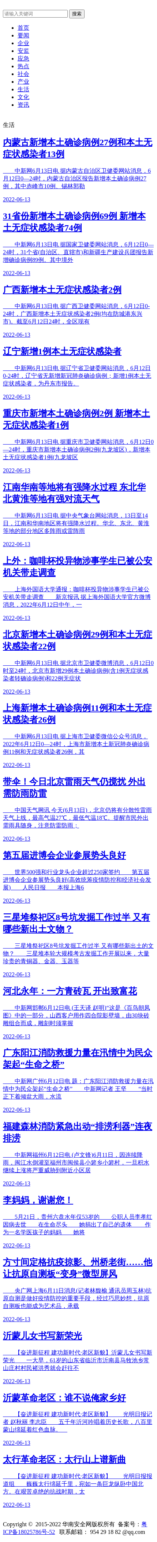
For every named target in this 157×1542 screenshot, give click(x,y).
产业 (23, 81)
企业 (23, 43)
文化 (23, 97)
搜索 (77, 14)
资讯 (23, 105)
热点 (23, 66)
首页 (23, 28)
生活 (23, 89)
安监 (23, 51)
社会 (23, 74)
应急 (23, 58)
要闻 (23, 35)
